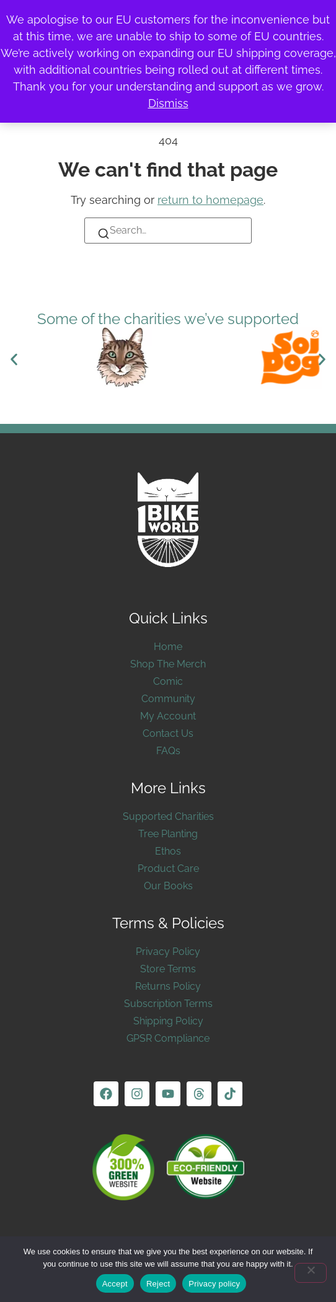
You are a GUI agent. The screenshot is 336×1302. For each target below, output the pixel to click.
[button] (14, 359)
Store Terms (168, 969)
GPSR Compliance (168, 1038)
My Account (168, 716)
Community (168, 699)
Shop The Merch (168, 664)
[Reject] (310, 1273)
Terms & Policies (168, 923)
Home (168, 647)
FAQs (168, 751)
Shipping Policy (168, 1021)
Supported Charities (168, 816)
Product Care (168, 868)
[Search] (103, 235)
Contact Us (168, 733)
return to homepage (210, 199)
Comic (168, 681)
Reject (158, 1283)
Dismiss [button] (168, 103)
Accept (115, 1283)
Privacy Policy (168, 951)
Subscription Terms (168, 1003)
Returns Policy (168, 986)
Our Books (168, 886)
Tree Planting (168, 834)
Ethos (168, 851)
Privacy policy (214, 1283)
